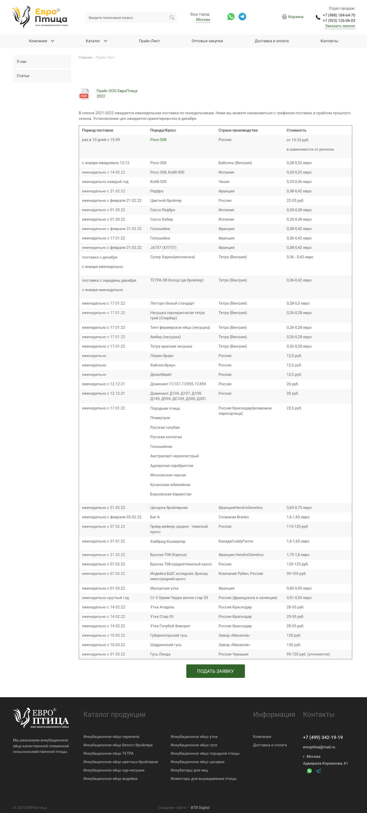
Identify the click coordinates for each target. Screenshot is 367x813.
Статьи (23, 76)
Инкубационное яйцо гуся (194, 745)
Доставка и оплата (270, 745)
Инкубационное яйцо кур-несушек (114, 770)
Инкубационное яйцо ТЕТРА (108, 753)
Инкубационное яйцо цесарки (198, 762)
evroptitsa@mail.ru (319, 747)
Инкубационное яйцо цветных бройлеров (120, 762)
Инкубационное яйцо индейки (110, 778)
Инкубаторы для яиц (189, 770)
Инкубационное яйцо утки (194, 736)
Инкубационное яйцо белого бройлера (118, 745)
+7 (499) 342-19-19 (323, 737)
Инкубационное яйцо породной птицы (205, 753)
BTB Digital (200, 807)
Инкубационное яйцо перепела (111, 736)
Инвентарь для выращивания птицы (204, 778)
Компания (262, 736)
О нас (22, 61)
